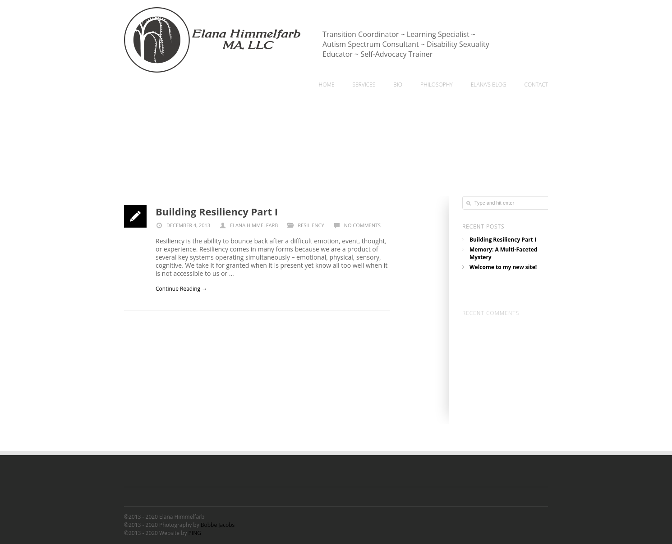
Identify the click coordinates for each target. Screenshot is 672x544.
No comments (362, 225)
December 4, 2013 (183, 225)
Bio (397, 84)
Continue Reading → (181, 289)
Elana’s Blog (488, 84)
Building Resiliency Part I (217, 211)
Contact (536, 84)
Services (363, 84)
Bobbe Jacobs (218, 525)
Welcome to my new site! (503, 268)
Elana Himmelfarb (254, 225)
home (327, 84)
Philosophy (436, 84)
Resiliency (311, 225)
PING (195, 533)
